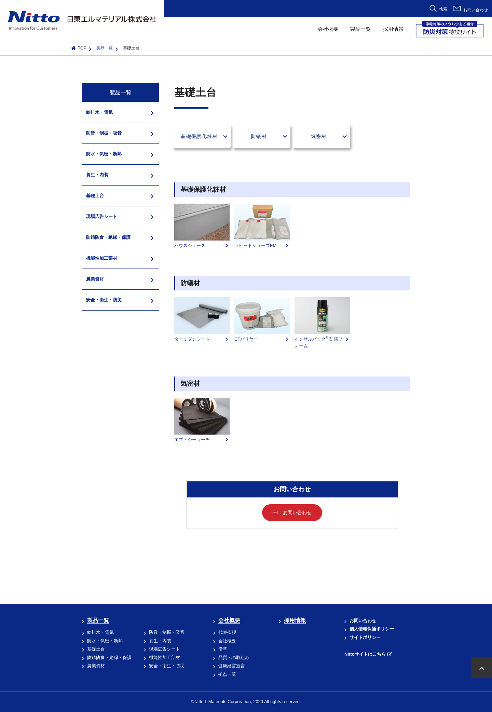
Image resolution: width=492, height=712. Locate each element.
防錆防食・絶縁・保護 (109, 657)
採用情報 (393, 29)
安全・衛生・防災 (166, 665)
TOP (82, 48)
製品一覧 (360, 29)
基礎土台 (96, 649)
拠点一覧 (227, 674)
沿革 (222, 649)
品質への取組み (233, 657)
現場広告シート (164, 649)
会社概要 (328, 29)
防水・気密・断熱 (105, 640)
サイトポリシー (365, 637)
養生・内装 (160, 640)
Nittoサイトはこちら (365, 654)
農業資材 (96, 665)
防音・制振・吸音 (166, 632)
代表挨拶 (227, 632)
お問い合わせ (475, 10)
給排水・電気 (100, 632)
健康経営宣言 (231, 665)
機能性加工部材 (164, 657)
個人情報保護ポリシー (372, 628)
